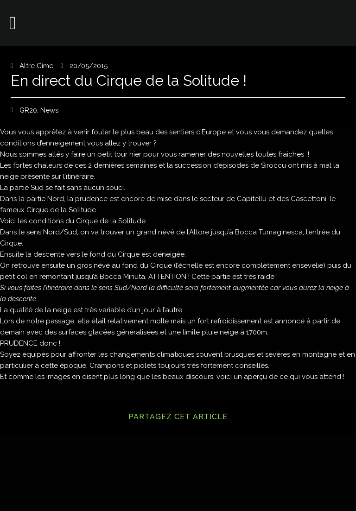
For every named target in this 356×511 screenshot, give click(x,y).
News (49, 110)
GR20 (28, 110)
